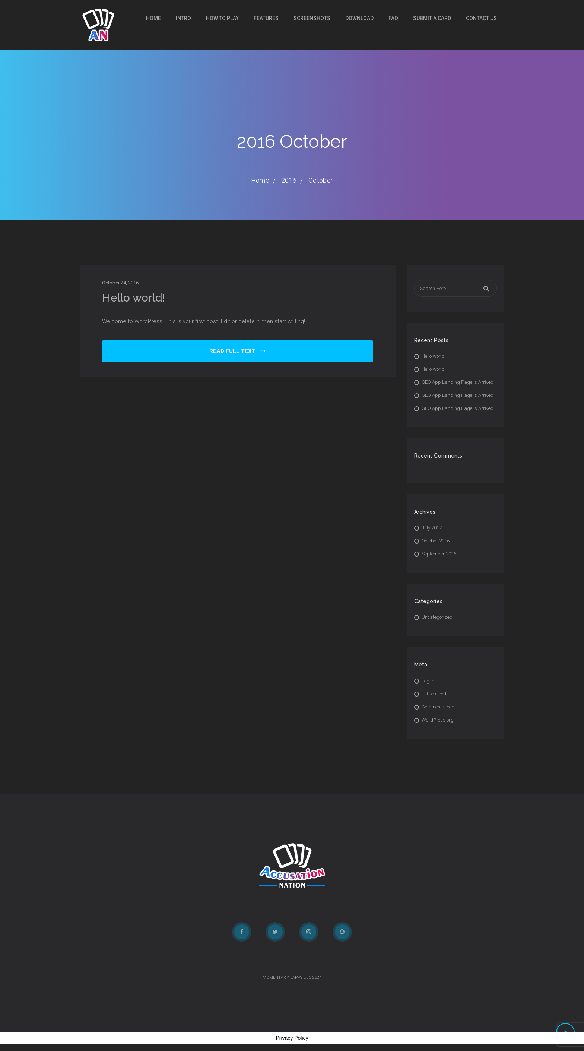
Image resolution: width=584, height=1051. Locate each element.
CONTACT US (481, 18)
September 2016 (439, 554)
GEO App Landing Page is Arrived (457, 382)
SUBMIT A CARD (432, 18)
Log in (428, 681)
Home (153, 18)
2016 (288, 180)
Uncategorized (437, 617)
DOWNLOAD (359, 18)
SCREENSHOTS (311, 18)
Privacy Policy (292, 1038)
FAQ (393, 18)
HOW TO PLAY (222, 18)
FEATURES (266, 18)
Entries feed (434, 694)
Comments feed (438, 707)
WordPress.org (438, 720)
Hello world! (133, 297)
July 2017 (432, 528)
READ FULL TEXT (237, 351)
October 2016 (436, 541)
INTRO (183, 18)
